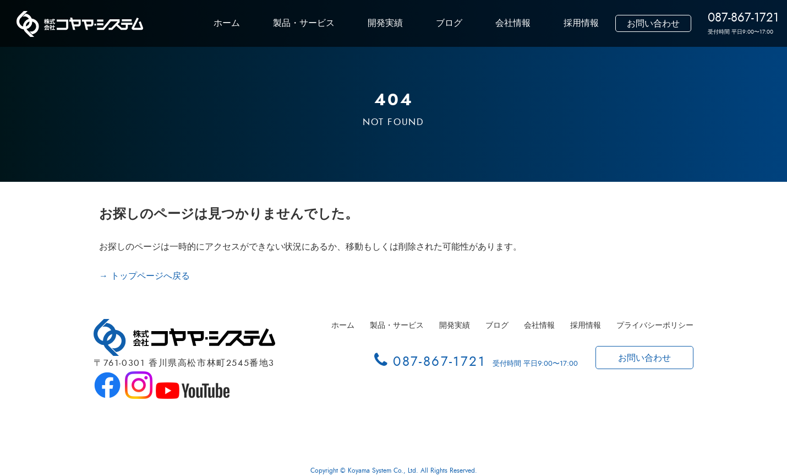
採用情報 (581, 23)
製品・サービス (304, 23)
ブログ (449, 23)
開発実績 (385, 23)
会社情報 (513, 23)
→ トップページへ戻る (144, 276)
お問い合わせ (653, 24)
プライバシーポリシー (654, 325)
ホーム (227, 23)
